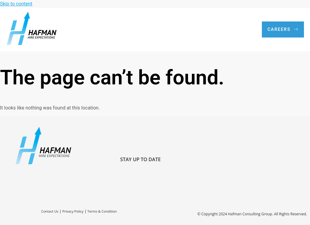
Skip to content (16, 4)
